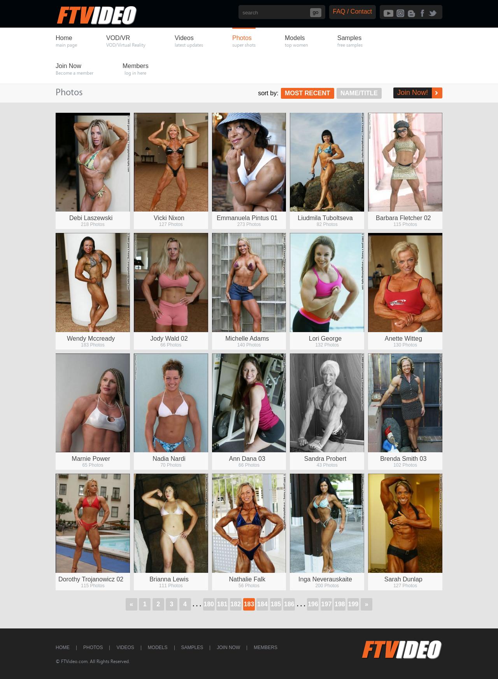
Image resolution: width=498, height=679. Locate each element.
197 (326, 604)
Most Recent (307, 93)
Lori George (325, 338)
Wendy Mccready (91, 338)
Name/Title (359, 93)
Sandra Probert (325, 458)
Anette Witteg (403, 338)
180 (208, 604)
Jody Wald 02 (169, 338)
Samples (192, 647)
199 (353, 604)
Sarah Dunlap (403, 579)
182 (235, 604)
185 (276, 604)
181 (222, 604)
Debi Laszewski (90, 218)
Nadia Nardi (169, 458)
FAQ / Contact (352, 11)
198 (340, 604)
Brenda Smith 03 (403, 458)
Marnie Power (91, 458)
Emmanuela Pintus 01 (247, 218)
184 (262, 604)
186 (289, 604)
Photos (93, 647)
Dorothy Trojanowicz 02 (90, 579)
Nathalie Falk (247, 579)
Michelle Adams (247, 338)
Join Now (228, 647)
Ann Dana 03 (247, 458)
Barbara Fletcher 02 (403, 218)
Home (63, 647)
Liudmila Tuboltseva (325, 218)
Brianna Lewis (169, 579)
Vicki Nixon (169, 218)
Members (265, 647)
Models (158, 647)
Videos (125, 647)
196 (313, 604)
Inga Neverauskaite (325, 579)
